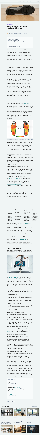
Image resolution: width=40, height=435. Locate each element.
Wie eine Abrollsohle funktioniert (13, 39)
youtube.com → (14, 382)
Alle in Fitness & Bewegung (35, 406)
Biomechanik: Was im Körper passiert (14, 40)
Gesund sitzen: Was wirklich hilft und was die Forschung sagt (19, 419)
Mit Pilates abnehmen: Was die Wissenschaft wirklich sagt (32, 419)
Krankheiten (19, 1)
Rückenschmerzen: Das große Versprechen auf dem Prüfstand (17, 41)
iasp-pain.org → (11, 394)
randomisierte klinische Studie (23, 158)
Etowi (6, 1)
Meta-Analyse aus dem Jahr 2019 (14, 178)
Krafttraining (9, 331)
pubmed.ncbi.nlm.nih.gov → (17, 387)
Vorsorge (28, 1)
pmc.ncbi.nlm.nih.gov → (13, 390)
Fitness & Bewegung (11, 22)
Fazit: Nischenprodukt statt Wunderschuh (14, 46)
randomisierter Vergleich (22, 239)
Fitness (31, 1)
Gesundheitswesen (36, 1)
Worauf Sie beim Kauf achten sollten (14, 45)
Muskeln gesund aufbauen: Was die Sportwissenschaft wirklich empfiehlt (6, 419)
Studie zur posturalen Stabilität (14, 277)
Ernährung (24, 1)
